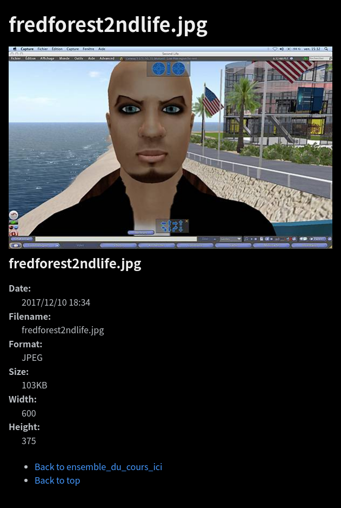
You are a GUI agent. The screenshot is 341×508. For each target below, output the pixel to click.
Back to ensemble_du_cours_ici (98, 466)
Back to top (57, 479)
